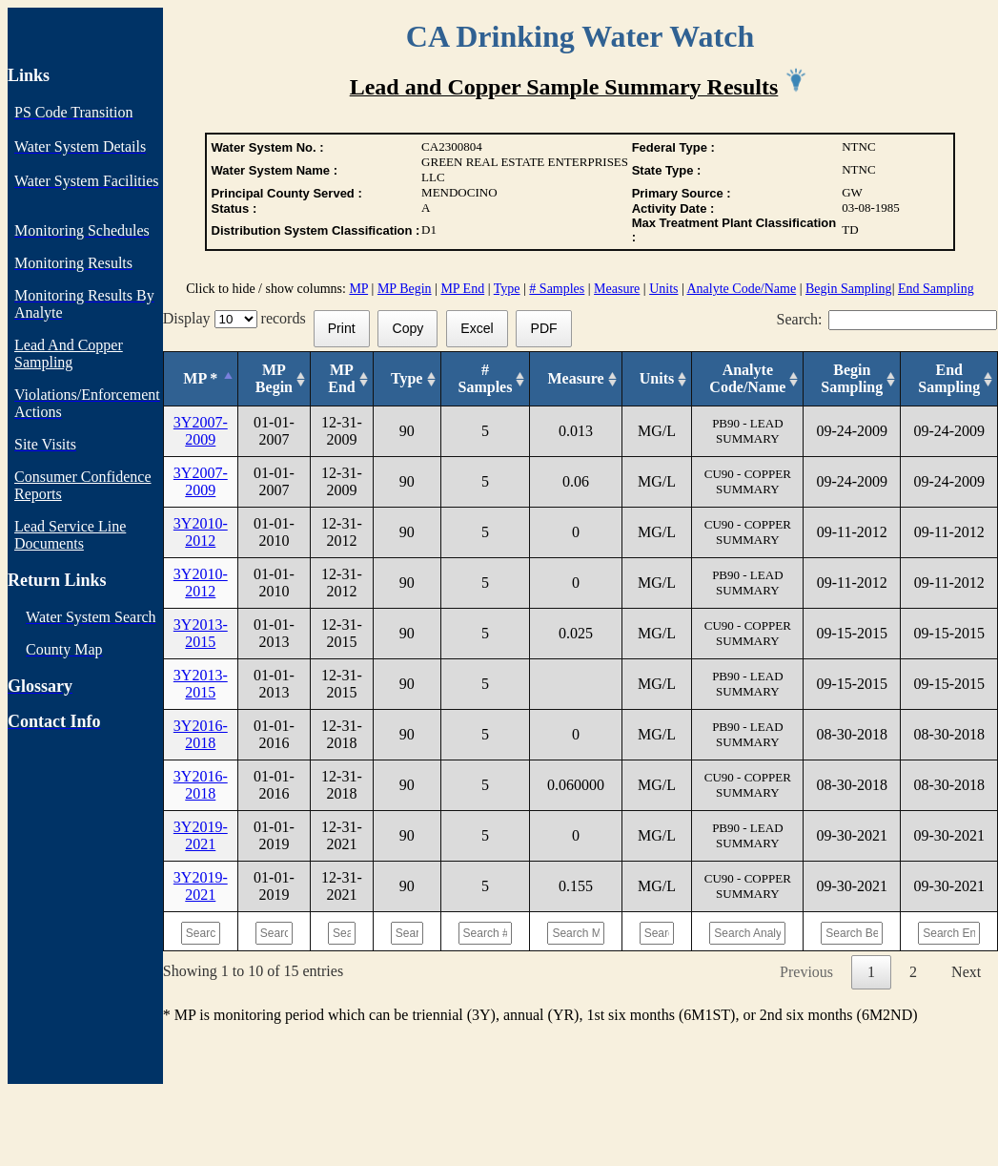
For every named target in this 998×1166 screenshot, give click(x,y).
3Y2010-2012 (200, 532)
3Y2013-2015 (200, 633)
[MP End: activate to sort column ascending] (342, 379)
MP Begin (404, 288)
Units (663, 288)
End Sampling (936, 288)
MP (358, 288)
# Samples (556, 288)
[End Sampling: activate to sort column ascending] (949, 379)
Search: (887, 319)
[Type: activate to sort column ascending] (406, 379)
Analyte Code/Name (742, 288)
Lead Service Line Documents (70, 535)
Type (507, 288)
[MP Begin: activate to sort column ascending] (273, 379)
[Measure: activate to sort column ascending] (575, 379)
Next (966, 972)
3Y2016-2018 (200, 734)
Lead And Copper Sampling (68, 353)
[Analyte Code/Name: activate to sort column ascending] (748, 379)
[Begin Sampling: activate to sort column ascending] (852, 379)
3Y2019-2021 (200, 835)
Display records (238, 318)
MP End (462, 288)
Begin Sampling (848, 288)
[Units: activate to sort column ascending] (656, 379)
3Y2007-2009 (200, 431)
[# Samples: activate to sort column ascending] (485, 379)
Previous (806, 972)
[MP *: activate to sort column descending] (200, 379)
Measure (617, 288)
